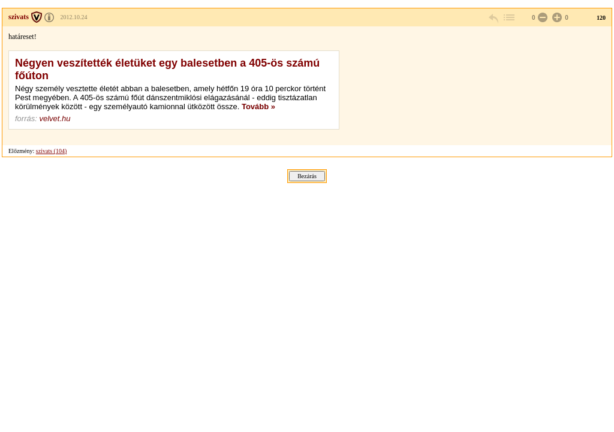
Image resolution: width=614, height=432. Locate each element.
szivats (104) (51, 151)
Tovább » (258, 106)
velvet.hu (54, 118)
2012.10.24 (74, 17)
